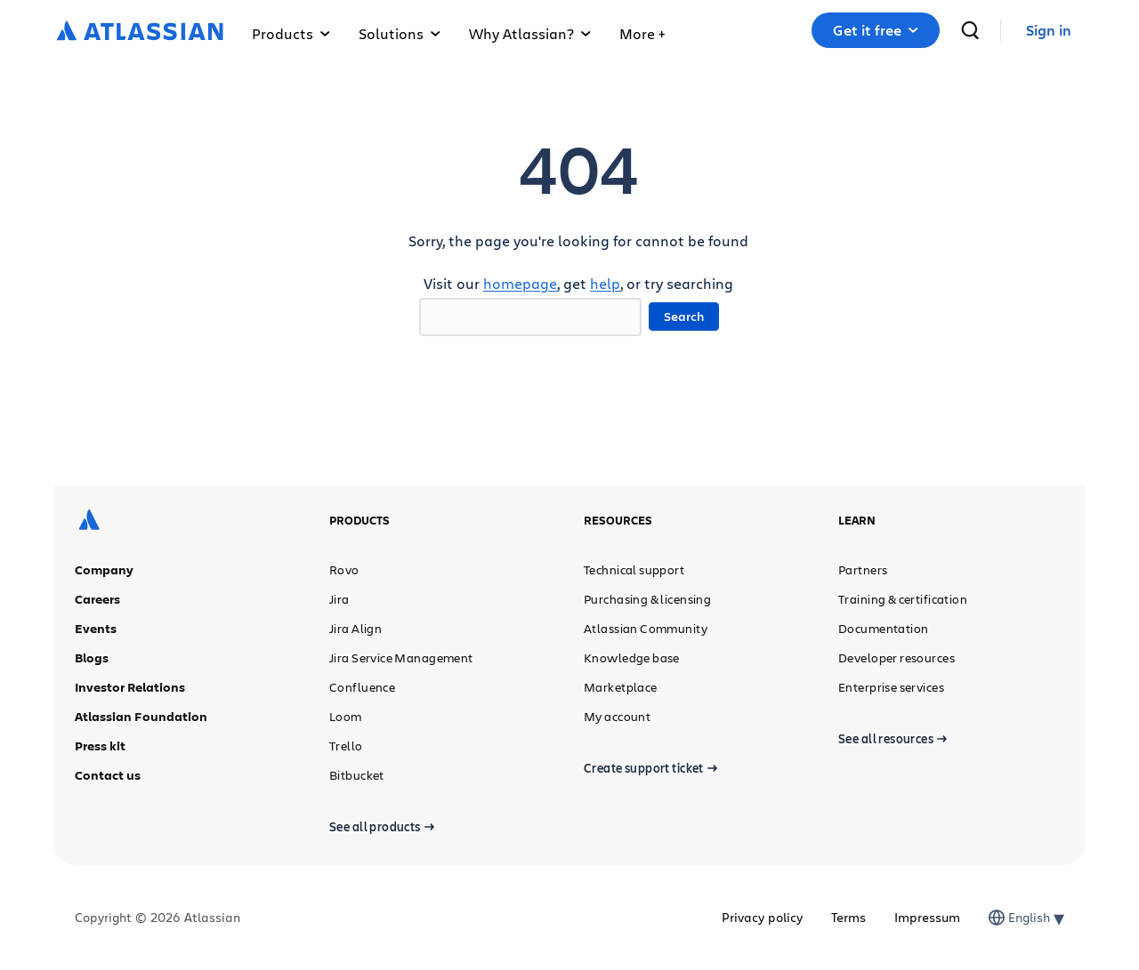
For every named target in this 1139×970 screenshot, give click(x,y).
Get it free (875, 30)
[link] (1048, 30)
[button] (642, 30)
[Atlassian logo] (140, 32)
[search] (970, 30)
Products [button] (291, 33)
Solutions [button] (399, 33)
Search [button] (684, 316)
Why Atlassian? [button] (530, 33)
